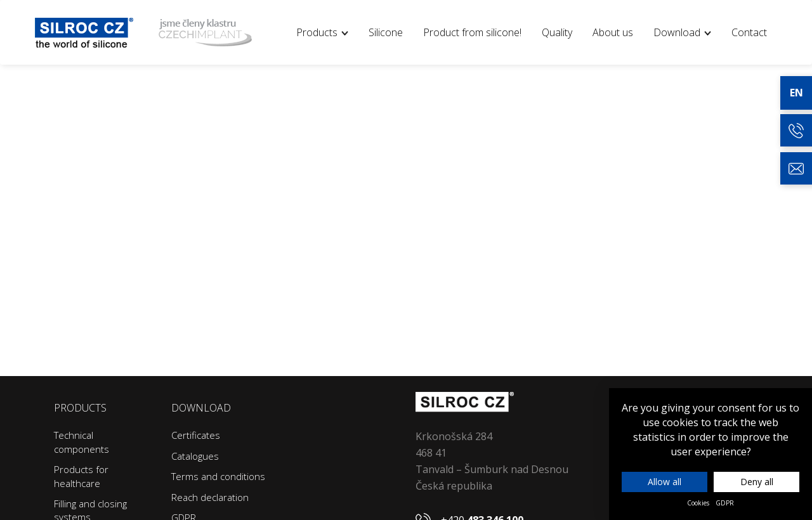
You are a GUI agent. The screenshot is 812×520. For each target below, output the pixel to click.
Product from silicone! (472, 32)
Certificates (195, 435)
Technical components (81, 442)
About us (613, 32)
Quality (557, 32)
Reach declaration (210, 497)
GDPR (725, 502)
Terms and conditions (218, 476)
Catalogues (195, 456)
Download (682, 32)
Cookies (698, 502)
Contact (749, 32)
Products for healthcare (81, 476)
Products (322, 32)
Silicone (386, 32)
